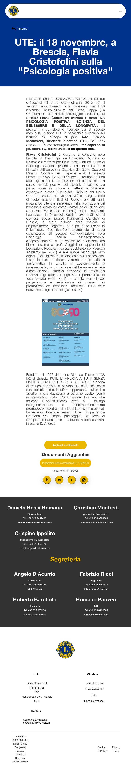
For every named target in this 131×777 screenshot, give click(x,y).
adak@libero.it (35, 588)
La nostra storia (94, 682)
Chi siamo (93, 674)
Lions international (94, 700)
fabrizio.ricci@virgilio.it (96, 588)
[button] (120, 11)
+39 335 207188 (37, 610)
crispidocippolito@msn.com (35, 548)
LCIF (94, 694)
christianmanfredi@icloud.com (96, 522)
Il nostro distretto (94, 688)
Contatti (36, 710)
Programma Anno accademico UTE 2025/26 (65, 462)
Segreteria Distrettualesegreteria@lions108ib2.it (36, 721)
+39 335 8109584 (98, 610)
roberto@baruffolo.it (35, 614)
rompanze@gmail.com (96, 614)
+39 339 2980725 (98, 584)
